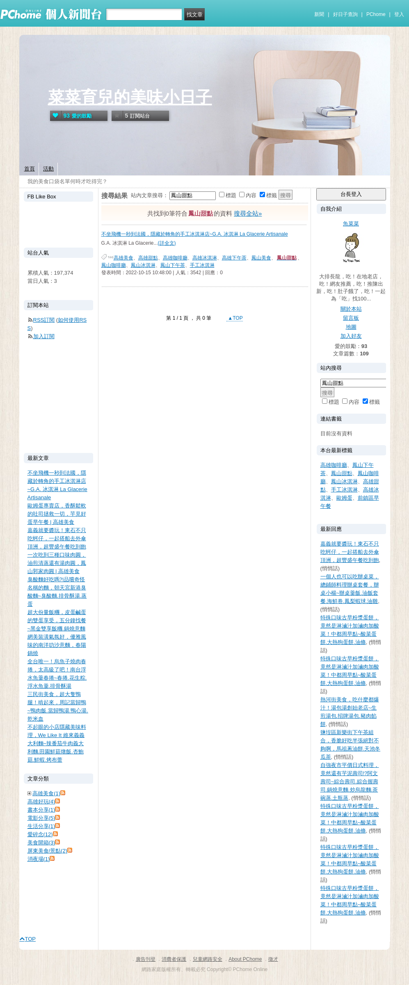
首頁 (29, 169)
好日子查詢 (345, 14)
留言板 (351, 318)
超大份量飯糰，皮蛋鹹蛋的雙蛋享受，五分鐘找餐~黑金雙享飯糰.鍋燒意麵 (56, 620)
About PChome (245, 959)
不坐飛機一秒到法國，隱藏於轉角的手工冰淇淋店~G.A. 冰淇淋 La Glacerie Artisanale (194, 234)
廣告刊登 (145, 959)
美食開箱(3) (41, 842)
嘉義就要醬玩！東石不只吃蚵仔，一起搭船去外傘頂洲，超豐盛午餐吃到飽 (349, 552)
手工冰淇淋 (202, 265)
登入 (399, 14)
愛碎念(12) (40, 834)
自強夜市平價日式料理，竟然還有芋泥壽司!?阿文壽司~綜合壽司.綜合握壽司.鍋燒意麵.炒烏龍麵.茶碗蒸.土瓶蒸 (349, 781)
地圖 (351, 327)
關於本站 (351, 309)
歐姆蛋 (344, 498)
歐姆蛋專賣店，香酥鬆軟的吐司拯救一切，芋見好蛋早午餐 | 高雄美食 (56, 514)
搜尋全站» (248, 213)
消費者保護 (174, 959)
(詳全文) (167, 243)
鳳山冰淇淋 (143, 265)
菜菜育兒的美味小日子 (130, 97)
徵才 (273, 959)
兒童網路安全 (207, 959)
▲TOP (234, 318)
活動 (48, 169)
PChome (376, 14)
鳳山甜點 (341, 473)
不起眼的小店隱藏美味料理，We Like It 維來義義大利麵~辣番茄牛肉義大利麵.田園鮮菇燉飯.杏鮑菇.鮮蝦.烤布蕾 (56, 743)
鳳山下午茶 (172, 265)
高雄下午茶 (234, 258)
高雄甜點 (148, 258)
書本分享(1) (41, 810)
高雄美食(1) (46, 793)
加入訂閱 (44, 336)
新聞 (319, 14)
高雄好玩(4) (41, 801)
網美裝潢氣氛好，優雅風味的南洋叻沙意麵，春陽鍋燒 (56, 645)
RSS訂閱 (44, 320)
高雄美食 (123, 258)
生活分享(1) (41, 826)
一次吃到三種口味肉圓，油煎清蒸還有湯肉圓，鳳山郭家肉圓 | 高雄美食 (56, 563)
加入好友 (351, 336)
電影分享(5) (41, 818)
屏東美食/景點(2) (47, 851)
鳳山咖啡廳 (113, 265)
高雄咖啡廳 (175, 258)
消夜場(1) (38, 859)
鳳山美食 (261, 258)
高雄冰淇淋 (204, 258)
